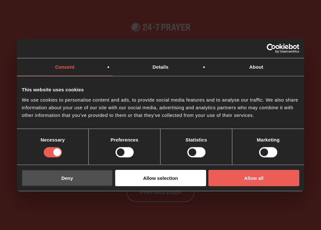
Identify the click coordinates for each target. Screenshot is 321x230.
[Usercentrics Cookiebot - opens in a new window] (271, 48)
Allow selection (160, 177)
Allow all (254, 177)
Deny (67, 177)
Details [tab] (160, 67)
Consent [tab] (65, 67)
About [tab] (256, 67)
